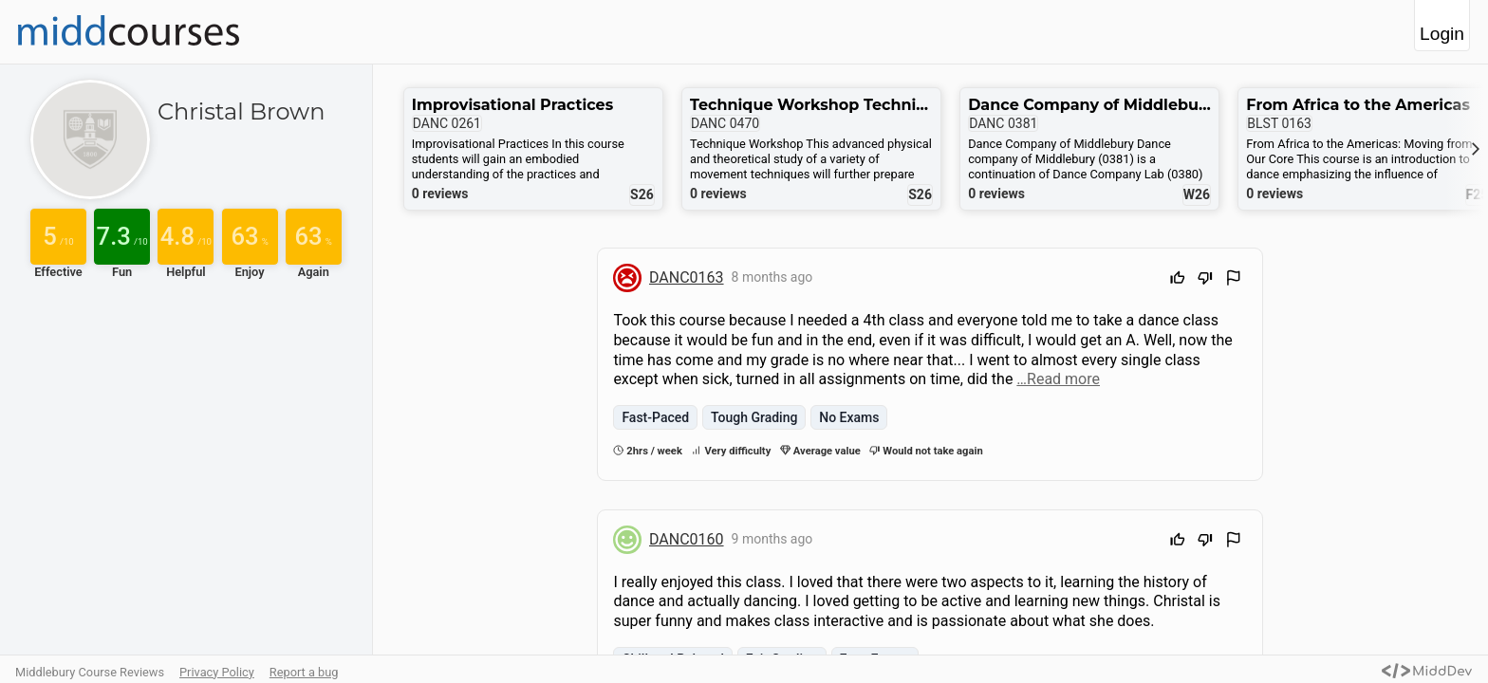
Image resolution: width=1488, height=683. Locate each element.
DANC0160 (686, 539)
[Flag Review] (1233, 280)
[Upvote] (1177, 280)
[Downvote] (1205, 280)
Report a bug (304, 672)
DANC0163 (686, 277)
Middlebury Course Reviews (89, 672)
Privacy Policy (216, 672)
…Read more (1058, 379)
